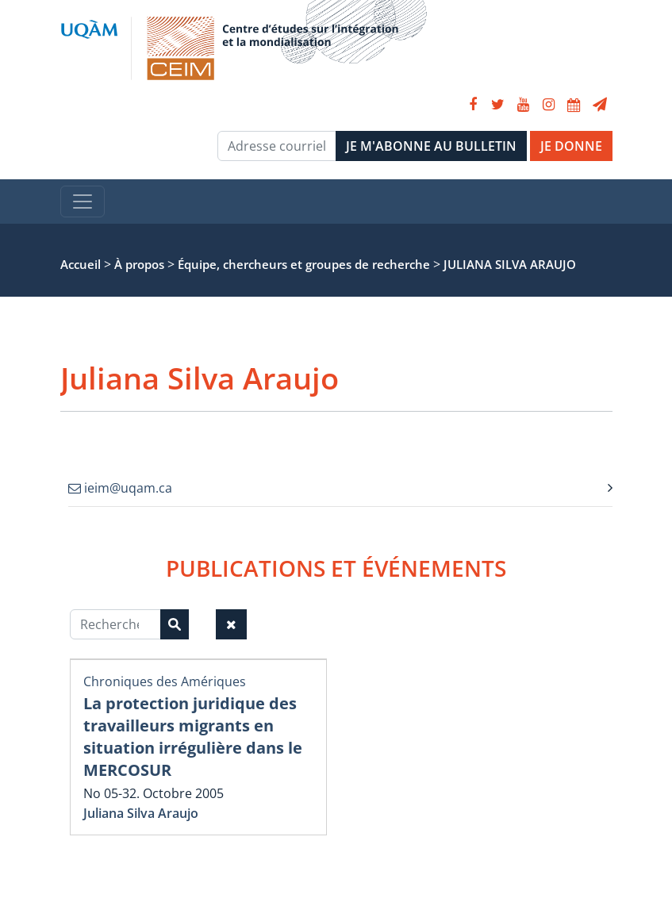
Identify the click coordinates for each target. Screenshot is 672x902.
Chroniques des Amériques (164, 681)
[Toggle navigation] (82, 201)
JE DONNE (571, 146)
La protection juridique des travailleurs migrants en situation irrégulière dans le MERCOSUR (192, 737)
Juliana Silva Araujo (140, 813)
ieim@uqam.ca (120, 488)
